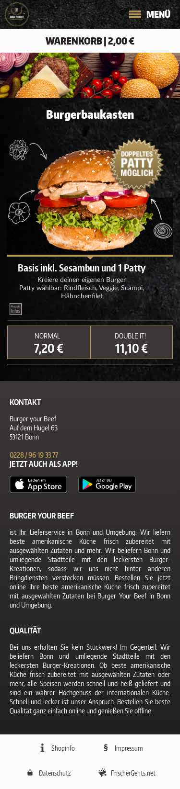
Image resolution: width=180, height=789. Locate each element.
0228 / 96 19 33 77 (34, 455)
